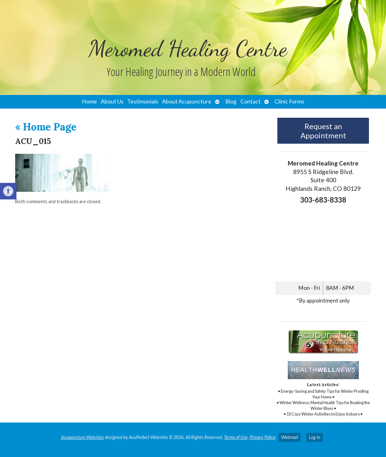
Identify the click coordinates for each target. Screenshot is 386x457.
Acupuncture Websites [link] (82, 437)
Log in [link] (314, 437)
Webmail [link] (289, 437)
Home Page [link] (45, 126)
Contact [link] (250, 101)
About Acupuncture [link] (186, 101)
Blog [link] (231, 101)
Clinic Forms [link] (289, 101)
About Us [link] (112, 101)
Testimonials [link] (142, 101)
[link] (8, 191)
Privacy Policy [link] (262, 437)
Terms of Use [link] (236, 437)
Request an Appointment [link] (323, 131)
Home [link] (89, 101)
